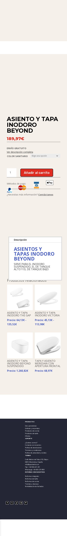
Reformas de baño (31, 479)
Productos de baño (31, 433)
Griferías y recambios (32, 428)
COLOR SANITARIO (17, 156)
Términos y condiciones (33, 450)
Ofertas (27, 436)
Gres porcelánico (31, 426)
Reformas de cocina (32, 481)
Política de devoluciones (33, 448)
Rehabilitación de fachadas (34, 486)
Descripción (20, 239)
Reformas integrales (32, 476)
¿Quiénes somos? (31, 443)
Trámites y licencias (32, 484)
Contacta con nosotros (33, 445)
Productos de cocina (32, 431)
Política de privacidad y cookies (35, 453)
